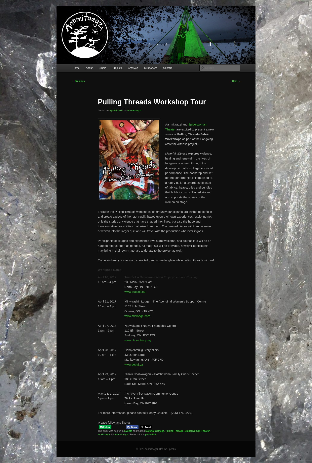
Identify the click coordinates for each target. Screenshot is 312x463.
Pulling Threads (174, 431)
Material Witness (154, 431)
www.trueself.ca (134, 291)
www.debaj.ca (133, 364)
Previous (78, 81)
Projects (117, 67)
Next (236, 81)
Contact (167, 67)
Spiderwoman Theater (197, 431)
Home (76, 67)
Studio (102, 67)
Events (128, 431)
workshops (104, 434)
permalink (150, 434)
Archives (133, 67)
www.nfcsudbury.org (137, 340)
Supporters (150, 67)
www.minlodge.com (137, 316)
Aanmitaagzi (134, 110)
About (89, 67)
